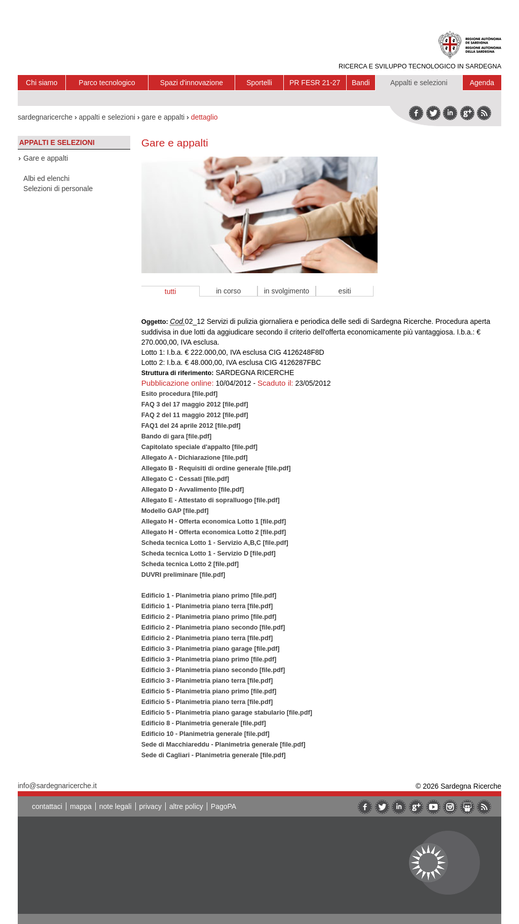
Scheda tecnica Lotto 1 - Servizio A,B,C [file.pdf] (214, 542)
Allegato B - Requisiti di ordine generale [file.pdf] (216, 468)
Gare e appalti (45, 158)
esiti (345, 291)
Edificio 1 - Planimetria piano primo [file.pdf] (208, 595)
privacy (150, 806)
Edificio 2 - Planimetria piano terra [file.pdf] (207, 638)
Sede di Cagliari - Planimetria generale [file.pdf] (213, 755)
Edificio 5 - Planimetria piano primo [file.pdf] (208, 691)
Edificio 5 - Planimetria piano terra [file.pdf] (207, 702)
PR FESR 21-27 (314, 83)
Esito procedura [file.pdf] (179, 393)
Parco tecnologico (107, 83)
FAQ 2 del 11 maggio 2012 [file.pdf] (194, 415)
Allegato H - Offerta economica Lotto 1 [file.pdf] (213, 521)
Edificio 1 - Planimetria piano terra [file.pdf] (207, 606)
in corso (228, 291)
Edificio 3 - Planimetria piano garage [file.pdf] (210, 648)
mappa (81, 806)
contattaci (47, 806)
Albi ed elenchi (46, 178)
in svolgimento (287, 291)
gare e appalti (162, 117)
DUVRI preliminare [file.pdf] (183, 574)
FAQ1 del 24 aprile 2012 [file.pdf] (191, 425)
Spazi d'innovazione (191, 83)
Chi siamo (41, 83)
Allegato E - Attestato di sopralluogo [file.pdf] (210, 500)
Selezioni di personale (58, 188)
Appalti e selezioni (419, 83)
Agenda (482, 83)
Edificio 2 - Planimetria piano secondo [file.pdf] (213, 627)
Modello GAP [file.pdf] (175, 510)
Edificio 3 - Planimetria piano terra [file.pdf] (207, 680)
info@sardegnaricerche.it (57, 786)
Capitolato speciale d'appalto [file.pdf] (199, 447)
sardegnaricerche (45, 117)
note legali (115, 806)
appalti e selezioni (107, 117)
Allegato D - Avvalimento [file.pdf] (192, 489)
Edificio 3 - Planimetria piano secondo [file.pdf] (213, 670)
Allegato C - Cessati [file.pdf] (185, 479)
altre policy (186, 806)
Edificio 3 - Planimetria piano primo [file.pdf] (208, 659)
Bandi (361, 83)
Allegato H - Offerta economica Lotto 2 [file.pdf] (213, 532)
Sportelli (259, 83)
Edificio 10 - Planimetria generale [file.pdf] (205, 733)
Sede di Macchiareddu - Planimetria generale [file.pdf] (223, 744)
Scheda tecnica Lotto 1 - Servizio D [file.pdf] (208, 553)
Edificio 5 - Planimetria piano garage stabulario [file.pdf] (226, 712)
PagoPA (223, 806)
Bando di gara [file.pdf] (176, 436)
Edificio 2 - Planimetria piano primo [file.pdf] (208, 616)
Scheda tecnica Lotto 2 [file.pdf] (190, 564)
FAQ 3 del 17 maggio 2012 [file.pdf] (194, 404)
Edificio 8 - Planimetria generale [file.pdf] (203, 723)
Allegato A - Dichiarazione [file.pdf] (194, 457)
